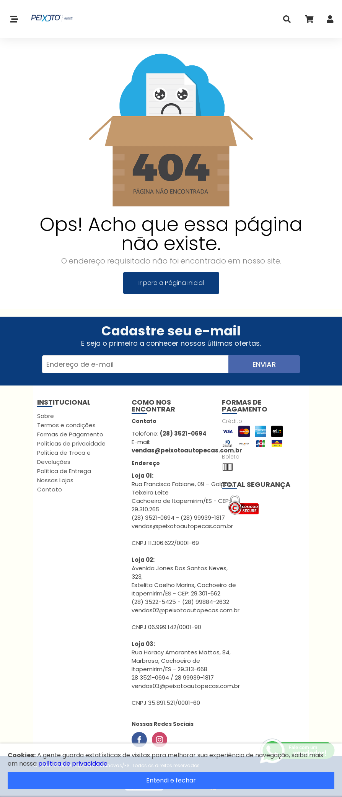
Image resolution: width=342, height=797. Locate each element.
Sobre (45, 416)
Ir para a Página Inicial (171, 282)
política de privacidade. (73, 763)
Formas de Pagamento (70, 434)
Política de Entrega (64, 471)
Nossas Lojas (55, 480)
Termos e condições (66, 425)
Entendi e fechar (171, 780)
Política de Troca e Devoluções (64, 457)
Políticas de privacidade (71, 443)
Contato (49, 489)
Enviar (264, 364)
